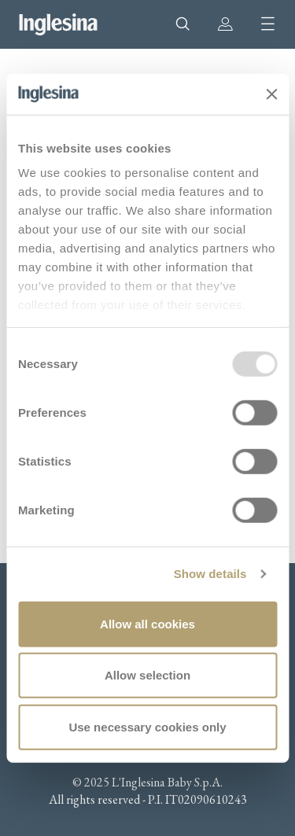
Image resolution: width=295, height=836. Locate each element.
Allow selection (147, 675)
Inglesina (58, 24)
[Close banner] (271, 93)
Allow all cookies (147, 624)
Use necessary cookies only (147, 727)
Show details (210, 573)
